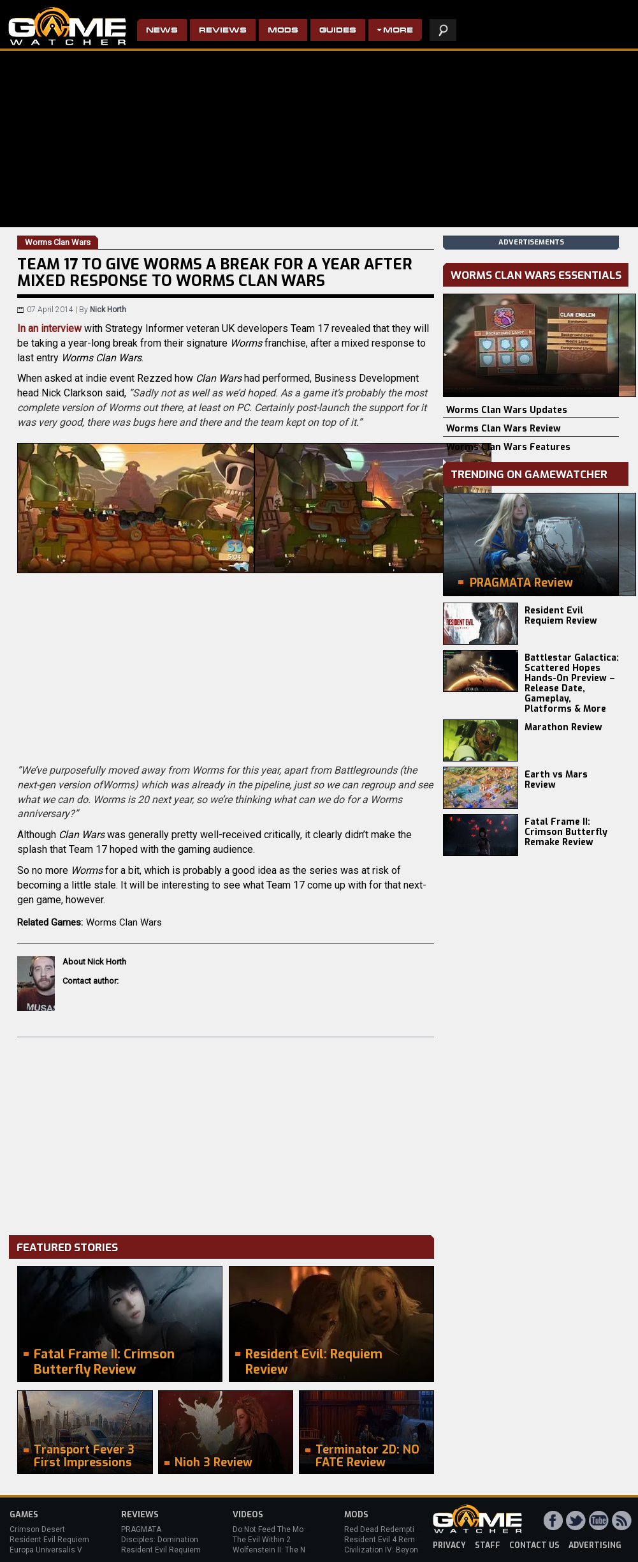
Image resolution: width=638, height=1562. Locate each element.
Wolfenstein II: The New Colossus (292, 1549)
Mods (283, 30)
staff (487, 1545)
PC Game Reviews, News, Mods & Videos (67, 26)
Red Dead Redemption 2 (387, 1529)
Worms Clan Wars (124, 922)
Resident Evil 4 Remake (386, 1539)
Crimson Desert (37, 1529)
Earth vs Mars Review (556, 780)
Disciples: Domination (159, 1539)
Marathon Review (563, 727)
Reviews (223, 30)
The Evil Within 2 (262, 1539)
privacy (449, 1545)
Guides (337, 30)
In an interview (49, 328)
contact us (534, 1545)
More (398, 30)
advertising (595, 1545)
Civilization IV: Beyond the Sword (402, 1549)
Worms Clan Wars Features (508, 447)
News (162, 30)
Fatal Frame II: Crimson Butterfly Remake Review (566, 832)
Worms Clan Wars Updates (506, 410)
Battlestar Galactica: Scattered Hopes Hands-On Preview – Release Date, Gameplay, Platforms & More (572, 683)
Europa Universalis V (46, 1549)
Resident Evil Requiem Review (561, 616)
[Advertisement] (225, 1133)
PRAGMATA (141, 1529)
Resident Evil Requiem (49, 1539)
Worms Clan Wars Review (503, 429)
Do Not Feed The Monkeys (278, 1529)
